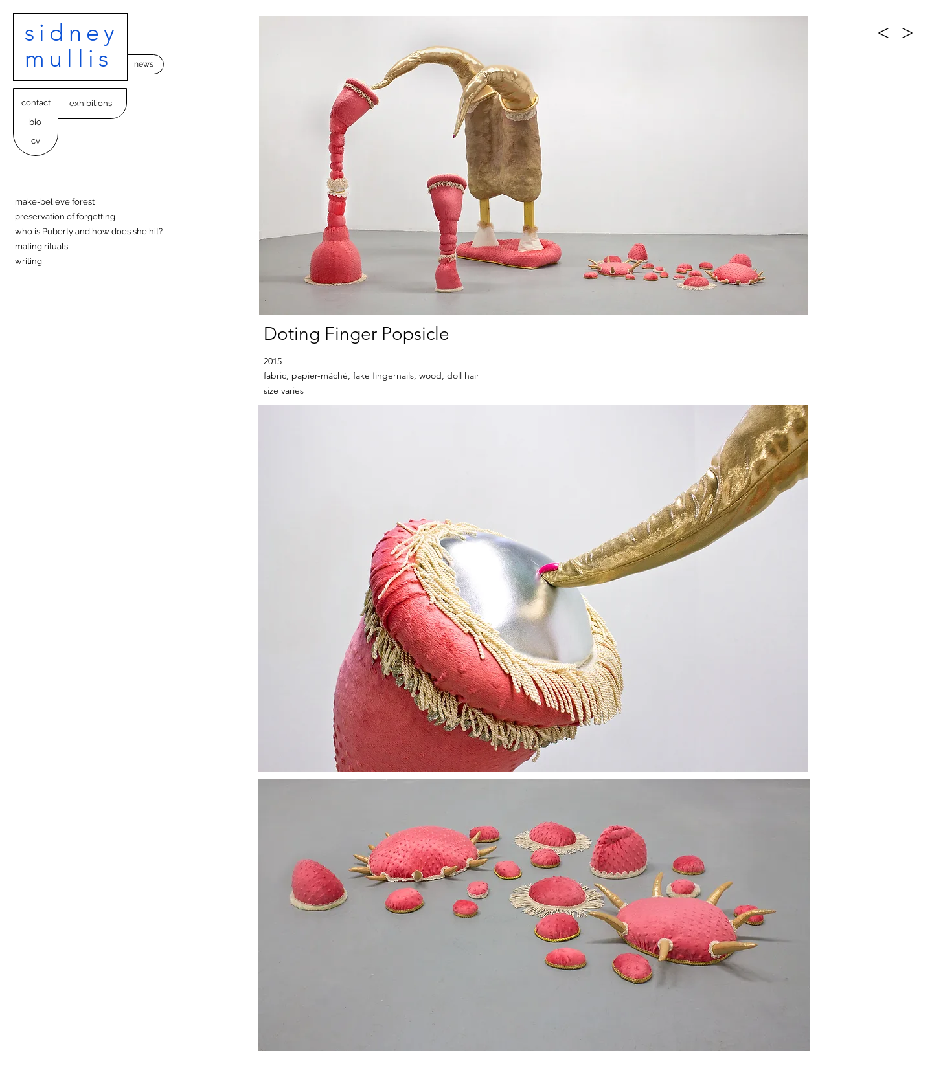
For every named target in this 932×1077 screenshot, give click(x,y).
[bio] (35, 123)
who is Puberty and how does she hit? (89, 231)
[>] (907, 32)
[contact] (35, 103)
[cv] (35, 141)
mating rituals (41, 246)
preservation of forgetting (65, 216)
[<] (883, 32)
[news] (144, 64)
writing (28, 261)
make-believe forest (55, 201)
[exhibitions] (90, 104)
